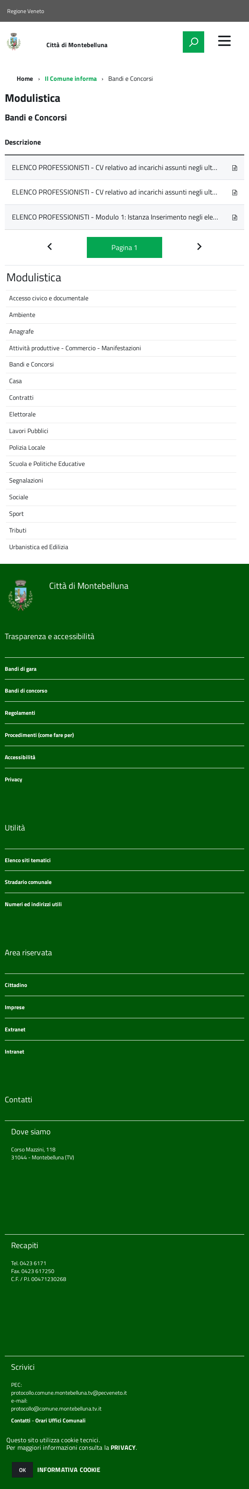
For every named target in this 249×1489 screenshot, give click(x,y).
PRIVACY (123, 1447)
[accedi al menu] (224, 40)
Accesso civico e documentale (48, 298)
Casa (15, 381)
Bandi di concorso (26, 690)
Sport (16, 513)
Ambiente (22, 314)
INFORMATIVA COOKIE (69, 1469)
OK (22, 1470)
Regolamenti (20, 712)
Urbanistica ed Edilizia (38, 547)
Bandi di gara (20, 668)
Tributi (18, 530)
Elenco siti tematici (28, 860)
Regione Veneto (25, 11)
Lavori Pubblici (28, 430)
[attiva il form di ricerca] (193, 42)
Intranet (14, 1051)
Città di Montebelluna (76, 45)
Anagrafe (21, 331)
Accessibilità (20, 757)
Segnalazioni (26, 480)
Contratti (21, 397)
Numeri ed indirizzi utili (33, 904)
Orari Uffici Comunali (60, 1420)
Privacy (13, 779)
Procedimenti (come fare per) (39, 735)
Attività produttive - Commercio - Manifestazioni (75, 348)
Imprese (15, 1007)
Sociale (18, 497)
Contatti (21, 1420)
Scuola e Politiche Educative (47, 463)
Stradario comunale (28, 882)
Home (25, 78)
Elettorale (22, 414)
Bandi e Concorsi (31, 364)
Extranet (15, 1029)
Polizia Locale (27, 447)
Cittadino (16, 985)
